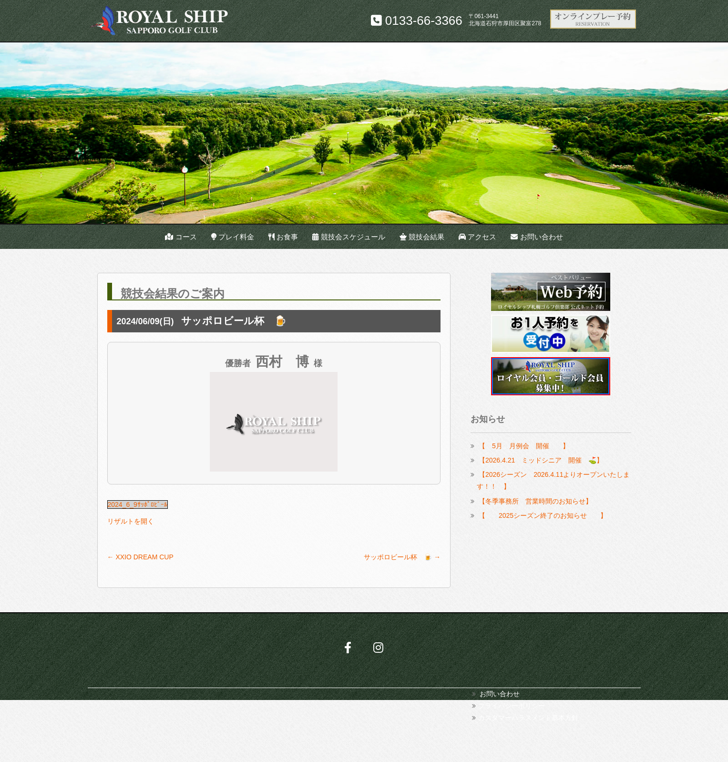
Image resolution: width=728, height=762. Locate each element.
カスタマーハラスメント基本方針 (528, 717)
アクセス (477, 237)
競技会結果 (422, 237)
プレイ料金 (232, 237)
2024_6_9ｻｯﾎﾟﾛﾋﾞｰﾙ (137, 504)
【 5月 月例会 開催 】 (524, 446)
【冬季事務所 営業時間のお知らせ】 (535, 501)
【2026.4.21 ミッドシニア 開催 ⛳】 (541, 460)
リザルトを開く (130, 521)
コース (180, 237)
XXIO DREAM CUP (140, 557)
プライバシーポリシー (511, 706)
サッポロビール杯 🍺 (402, 557)
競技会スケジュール (348, 237)
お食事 (283, 237)
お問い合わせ (537, 237)
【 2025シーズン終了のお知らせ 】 (543, 515)
